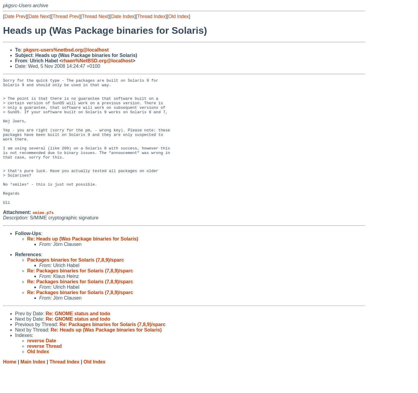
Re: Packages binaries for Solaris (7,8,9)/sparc (80, 296)
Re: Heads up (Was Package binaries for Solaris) (82, 264)
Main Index (33, 387)
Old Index (178, 16)
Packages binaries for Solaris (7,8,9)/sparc (75, 285)
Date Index (122, 16)
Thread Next (95, 16)
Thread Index (151, 16)
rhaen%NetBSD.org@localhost (97, 60)
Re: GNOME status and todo (78, 338)
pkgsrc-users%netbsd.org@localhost (66, 49)
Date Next (39, 16)
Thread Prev (66, 16)
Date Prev (15, 16)
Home (9, 387)
